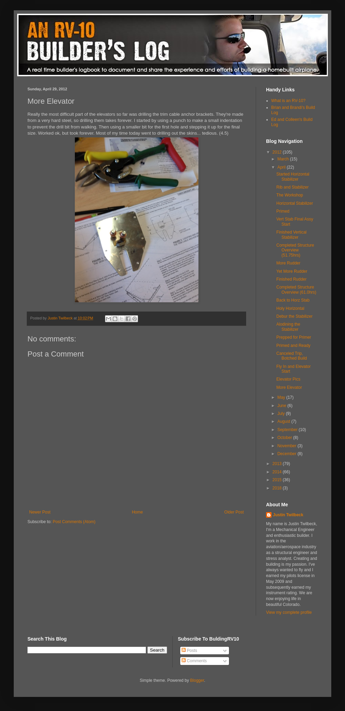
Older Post (234, 512)
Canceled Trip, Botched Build (291, 356)
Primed (282, 211)
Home (137, 512)
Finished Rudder (291, 279)
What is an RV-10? (288, 100)
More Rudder (288, 263)
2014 (278, 472)
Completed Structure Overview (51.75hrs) (295, 250)
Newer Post (39, 512)
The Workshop (289, 195)
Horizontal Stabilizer (294, 203)
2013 (278, 463)
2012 (278, 152)
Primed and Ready (293, 345)
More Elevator (289, 387)
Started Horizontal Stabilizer (292, 176)
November (287, 445)
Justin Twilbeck (288, 514)
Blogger (197, 680)
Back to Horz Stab (293, 300)
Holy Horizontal (290, 308)
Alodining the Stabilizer (288, 326)
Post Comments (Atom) (74, 521)
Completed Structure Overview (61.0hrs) (296, 289)
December (287, 453)
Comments (194, 660)
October (285, 437)
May (281, 397)
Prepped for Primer (293, 337)
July (281, 413)
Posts (189, 650)
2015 (278, 479)
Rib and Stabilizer (292, 187)
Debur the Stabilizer (294, 316)
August (284, 421)
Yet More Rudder (291, 271)
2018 (278, 488)
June (282, 405)
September (288, 429)
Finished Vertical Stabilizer (291, 234)
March (283, 159)
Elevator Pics (288, 379)
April (282, 167)
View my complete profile (289, 612)
